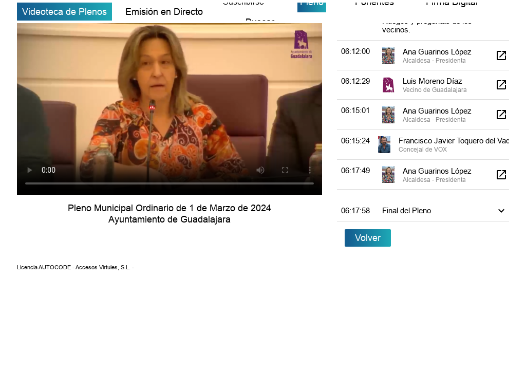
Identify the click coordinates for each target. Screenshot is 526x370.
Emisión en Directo (164, 11)
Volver (368, 237)
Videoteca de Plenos (64, 11)
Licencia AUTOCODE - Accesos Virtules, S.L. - (75, 267)
